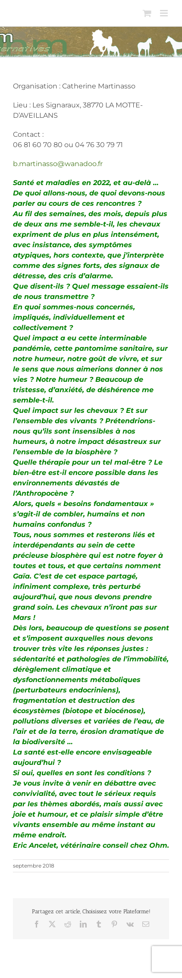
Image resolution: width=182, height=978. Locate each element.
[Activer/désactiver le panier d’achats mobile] (147, 13)
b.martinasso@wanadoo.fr (58, 164)
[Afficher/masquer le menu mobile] (164, 13)
